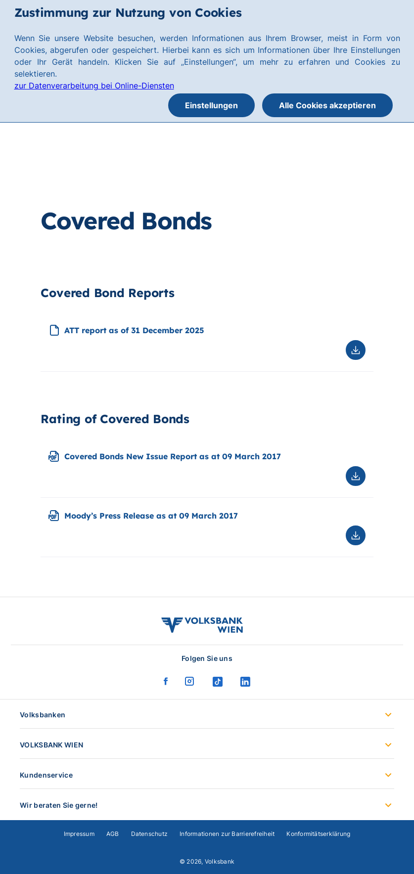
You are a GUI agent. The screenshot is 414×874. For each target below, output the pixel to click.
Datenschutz (149, 833)
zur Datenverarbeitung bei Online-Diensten (94, 85)
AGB (112, 833)
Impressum (79, 833)
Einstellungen (211, 105)
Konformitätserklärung (318, 833)
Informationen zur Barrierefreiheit (227, 833)
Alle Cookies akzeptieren (327, 105)
